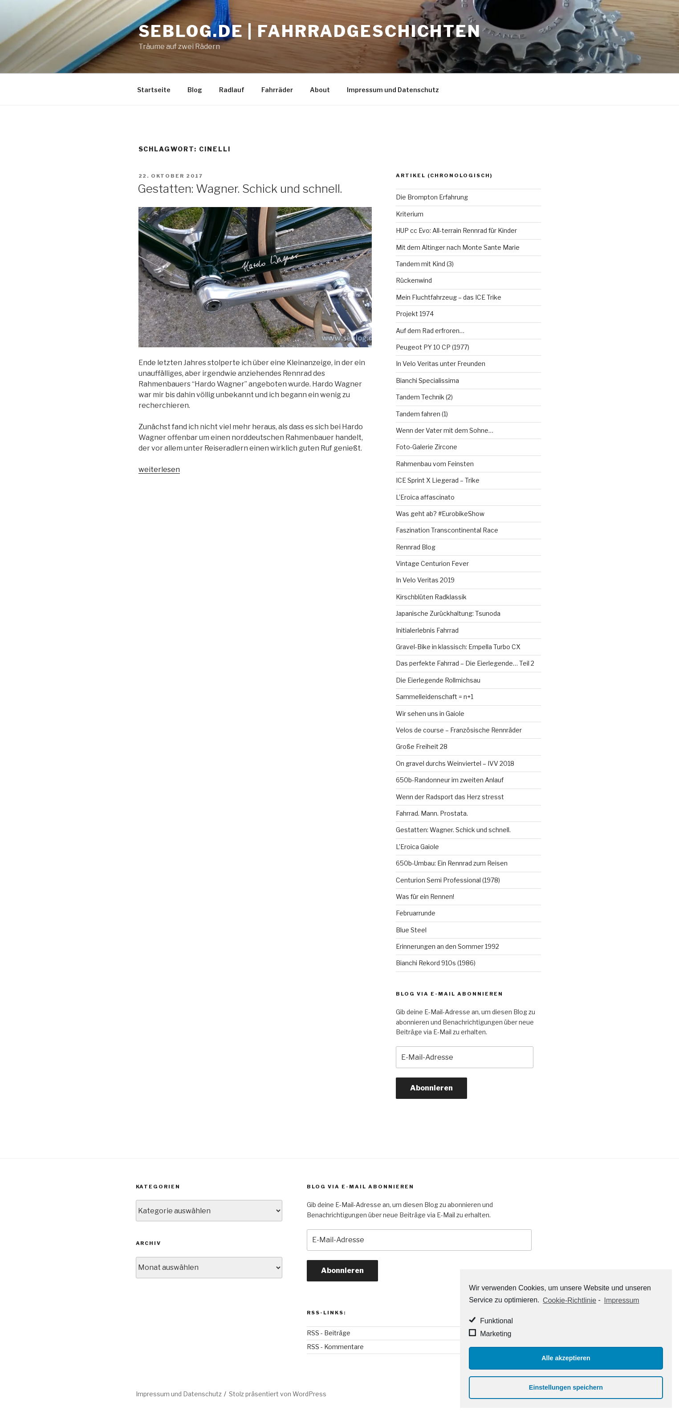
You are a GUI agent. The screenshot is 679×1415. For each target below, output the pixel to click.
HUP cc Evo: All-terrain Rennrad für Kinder (456, 230)
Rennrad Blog (415, 547)
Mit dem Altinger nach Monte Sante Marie (458, 247)
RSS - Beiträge (328, 1333)
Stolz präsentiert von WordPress (277, 1394)
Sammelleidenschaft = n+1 (434, 696)
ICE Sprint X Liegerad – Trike (438, 480)
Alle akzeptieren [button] (565, 1358)
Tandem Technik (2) (424, 397)
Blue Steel (411, 930)
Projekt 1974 (415, 313)
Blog (194, 90)
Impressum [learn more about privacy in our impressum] (621, 1300)
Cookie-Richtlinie (569, 1300)
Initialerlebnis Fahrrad (427, 630)
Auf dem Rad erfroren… (430, 330)
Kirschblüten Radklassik (431, 597)
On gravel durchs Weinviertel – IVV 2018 (455, 763)
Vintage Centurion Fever (432, 563)
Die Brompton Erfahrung (432, 197)
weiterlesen (159, 469)
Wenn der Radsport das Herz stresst (450, 797)
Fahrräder (277, 90)
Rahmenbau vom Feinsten (435, 464)
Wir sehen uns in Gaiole (430, 713)
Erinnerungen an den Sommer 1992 (447, 946)
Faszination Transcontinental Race (447, 530)
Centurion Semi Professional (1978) (448, 880)
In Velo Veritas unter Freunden (440, 363)
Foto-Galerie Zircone (426, 447)
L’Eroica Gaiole (417, 846)
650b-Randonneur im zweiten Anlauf (450, 780)
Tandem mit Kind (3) (425, 264)
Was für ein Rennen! (425, 896)
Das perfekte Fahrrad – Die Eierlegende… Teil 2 (465, 663)
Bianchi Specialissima (427, 380)
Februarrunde (415, 913)
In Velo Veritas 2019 (425, 580)
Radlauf (231, 90)
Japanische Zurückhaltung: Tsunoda (448, 613)
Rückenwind (414, 280)
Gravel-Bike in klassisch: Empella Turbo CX (458, 647)
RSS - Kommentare (335, 1346)
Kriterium (409, 214)
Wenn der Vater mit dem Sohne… (444, 430)
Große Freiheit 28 (421, 746)
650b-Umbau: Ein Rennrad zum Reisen (452, 863)
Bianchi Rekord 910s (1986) (436, 963)
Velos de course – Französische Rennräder (459, 730)
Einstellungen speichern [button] (566, 1387)
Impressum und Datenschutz (393, 90)
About (320, 90)
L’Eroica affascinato (425, 497)
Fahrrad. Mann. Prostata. (432, 813)
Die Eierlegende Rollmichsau (438, 680)
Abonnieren (431, 1088)
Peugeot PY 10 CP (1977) (432, 347)
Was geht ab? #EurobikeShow (440, 513)
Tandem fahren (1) (422, 414)
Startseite (154, 90)
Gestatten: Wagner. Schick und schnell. (240, 188)
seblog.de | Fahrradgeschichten (309, 31)
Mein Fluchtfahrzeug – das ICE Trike (448, 297)
